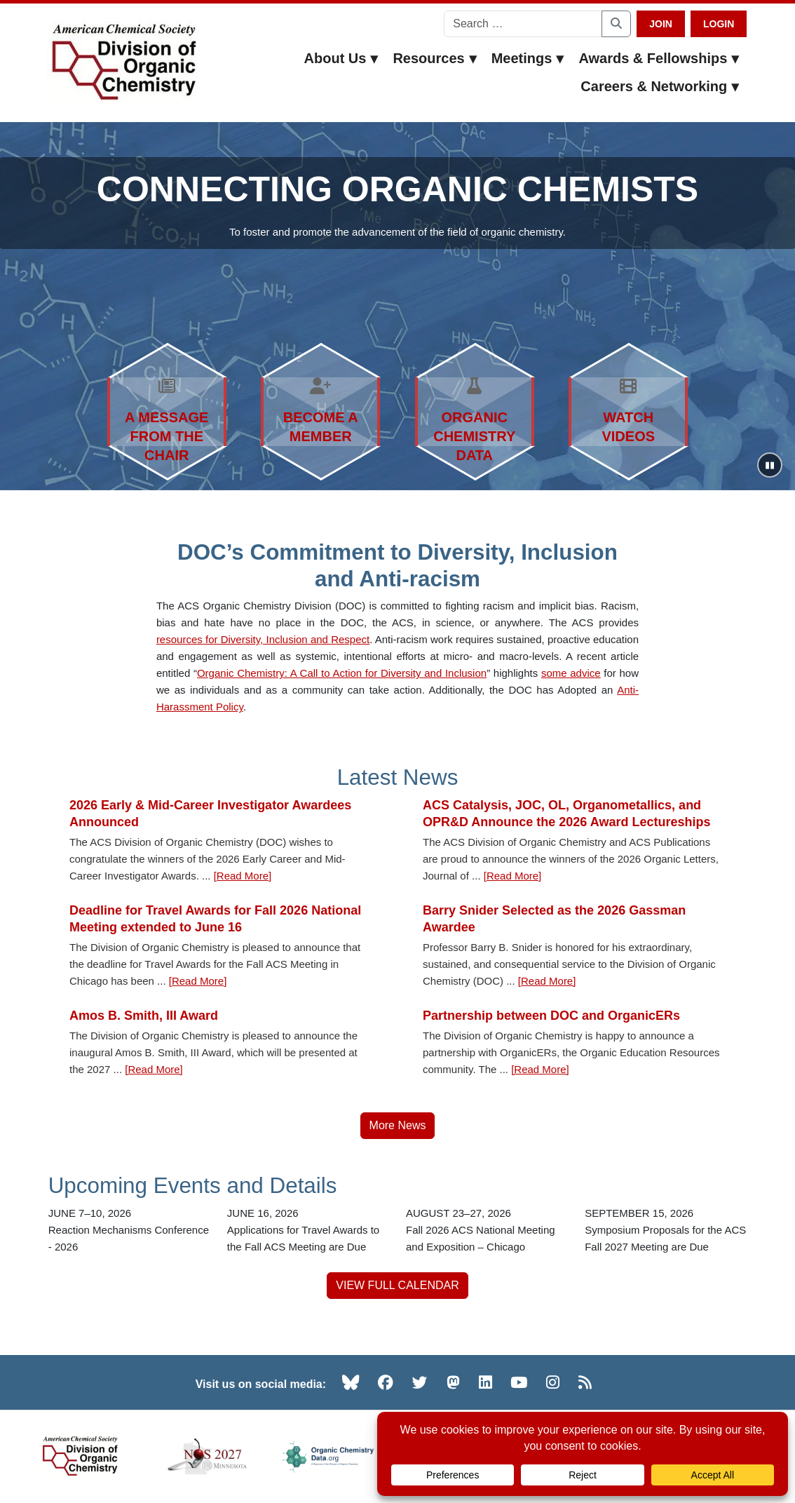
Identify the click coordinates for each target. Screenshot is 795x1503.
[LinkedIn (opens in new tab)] (485, 1382)
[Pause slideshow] (769, 465)
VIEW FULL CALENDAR (397, 1285)
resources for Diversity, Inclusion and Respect (262, 639)
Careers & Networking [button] (660, 86)
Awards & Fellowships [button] (659, 58)
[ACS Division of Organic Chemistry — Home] (123, 63)
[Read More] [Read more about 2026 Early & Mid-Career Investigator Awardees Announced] (243, 876)
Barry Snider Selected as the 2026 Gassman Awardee (554, 918)
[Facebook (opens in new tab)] (385, 1382)
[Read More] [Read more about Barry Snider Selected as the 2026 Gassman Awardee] (547, 981)
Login (718, 23)
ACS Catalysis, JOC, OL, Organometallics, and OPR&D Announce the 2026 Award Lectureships (566, 813)
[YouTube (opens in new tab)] (519, 1382)
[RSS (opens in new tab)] (585, 1382)
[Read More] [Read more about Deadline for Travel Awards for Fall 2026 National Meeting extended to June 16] (198, 981)
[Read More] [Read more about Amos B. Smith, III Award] (154, 1069)
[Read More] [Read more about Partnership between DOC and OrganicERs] (540, 1069)
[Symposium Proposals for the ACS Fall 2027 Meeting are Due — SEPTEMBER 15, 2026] (666, 1230)
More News (397, 1125)
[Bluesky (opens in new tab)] (350, 1382)
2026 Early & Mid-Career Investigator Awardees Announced (210, 813)
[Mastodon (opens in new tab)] (453, 1382)
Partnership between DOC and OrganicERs (551, 1016)
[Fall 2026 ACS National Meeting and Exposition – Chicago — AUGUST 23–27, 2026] (487, 1230)
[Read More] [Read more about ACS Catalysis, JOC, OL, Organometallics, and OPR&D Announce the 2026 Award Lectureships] (513, 876)
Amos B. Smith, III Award (143, 1016)
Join (660, 23)
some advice (571, 673)
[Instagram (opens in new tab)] (553, 1382)
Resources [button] (435, 58)
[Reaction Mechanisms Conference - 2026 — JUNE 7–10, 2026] (129, 1230)
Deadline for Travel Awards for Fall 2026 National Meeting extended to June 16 (215, 918)
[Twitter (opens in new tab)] (420, 1382)
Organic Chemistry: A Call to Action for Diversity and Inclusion (342, 673)
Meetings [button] (528, 58)
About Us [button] (341, 58)
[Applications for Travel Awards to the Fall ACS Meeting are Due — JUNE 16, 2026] (308, 1230)
